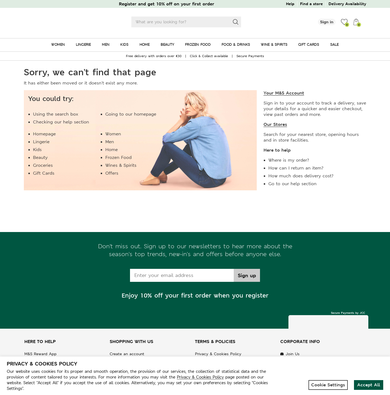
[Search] (235, 22)
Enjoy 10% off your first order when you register (195, 295)
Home (111, 149)
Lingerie (41, 142)
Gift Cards (43, 173)
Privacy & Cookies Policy (218, 353)
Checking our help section (61, 122)
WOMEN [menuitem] (58, 44)
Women (113, 134)
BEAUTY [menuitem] (167, 44)
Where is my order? (288, 160)
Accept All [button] (368, 385)
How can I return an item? (295, 168)
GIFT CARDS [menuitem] (308, 44)
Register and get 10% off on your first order (166, 4)
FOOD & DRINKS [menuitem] (236, 44)
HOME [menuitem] (144, 44)
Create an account (127, 353)
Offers (111, 173)
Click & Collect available (209, 56)
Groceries (43, 165)
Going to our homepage (130, 114)
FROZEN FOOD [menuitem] (198, 44)
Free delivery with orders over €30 (153, 56)
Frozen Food (118, 157)
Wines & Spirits (120, 165)
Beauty (40, 157)
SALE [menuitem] (334, 44)
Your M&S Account (284, 93)
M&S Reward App (40, 353)
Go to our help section (292, 184)
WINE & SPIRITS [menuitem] (274, 44)
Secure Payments (250, 56)
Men (109, 142)
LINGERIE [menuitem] (83, 44)
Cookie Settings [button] (328, 385)
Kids (37, 149)
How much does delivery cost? (300, 176)
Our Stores (275, 124)
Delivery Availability (347, 3)
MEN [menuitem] (106, 44)
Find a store (311, 3)
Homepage (44, 134)
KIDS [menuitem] (124, 44)
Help (290, 3)
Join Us (293, 353)
